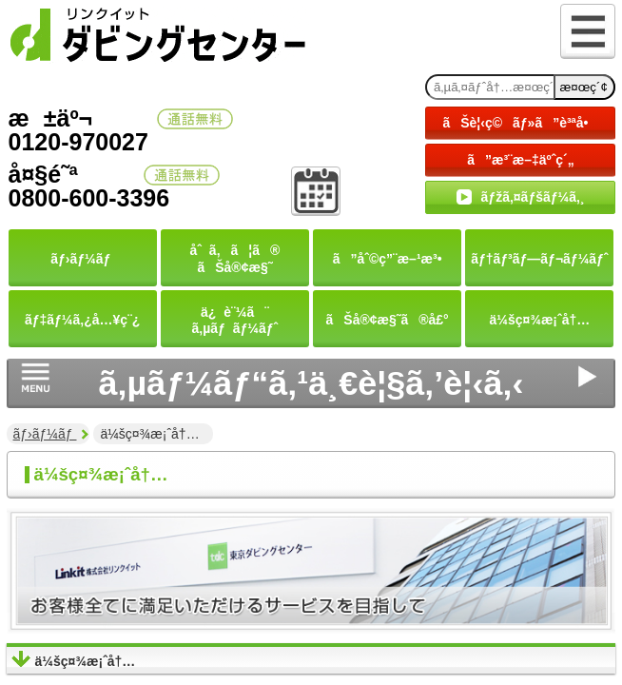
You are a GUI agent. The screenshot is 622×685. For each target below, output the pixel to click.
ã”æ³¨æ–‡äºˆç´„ (520, 159)
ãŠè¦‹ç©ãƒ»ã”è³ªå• (520, 122)
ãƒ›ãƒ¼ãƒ (45, 433)
